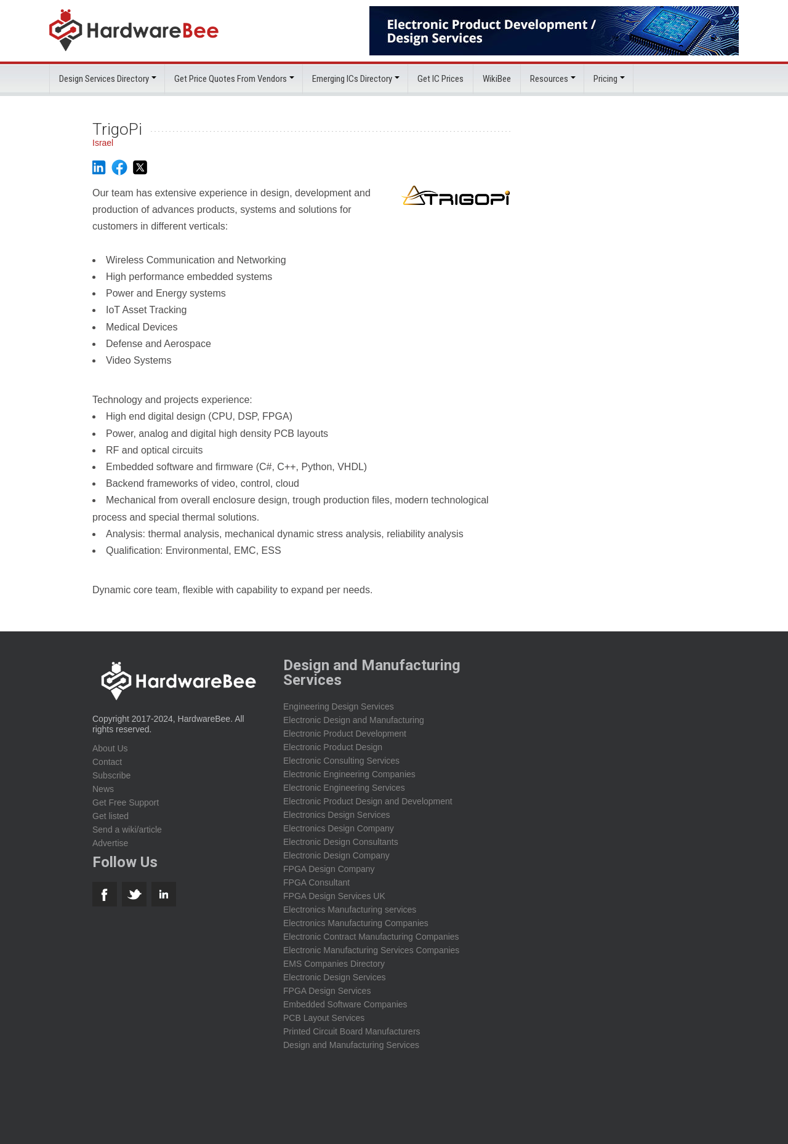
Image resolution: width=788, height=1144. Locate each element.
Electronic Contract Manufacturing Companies (371, 937)
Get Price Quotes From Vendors (230, 78)
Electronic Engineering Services (344, 788)
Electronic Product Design (332, 747)
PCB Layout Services (323, 1018)
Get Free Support (125, 802)
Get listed (110, 816)
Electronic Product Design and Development (367, 801)
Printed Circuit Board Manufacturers (351, 1031)
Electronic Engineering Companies (349, 774)
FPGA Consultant (316, 882)
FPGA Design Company (329, 869)
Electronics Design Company (338, 828)
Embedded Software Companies (345, 1004)
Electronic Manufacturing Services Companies (371, 950)
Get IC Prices (440, 78)
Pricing (605, 78)
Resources (549, 78)
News (103, 789)
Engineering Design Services (338, 706)
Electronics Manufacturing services (349, 909)
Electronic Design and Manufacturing (353, 720)
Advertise (110, 843)
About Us (110, 748)
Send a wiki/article (127, 829)
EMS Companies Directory (334, 964)
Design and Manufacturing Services (351, 1045)
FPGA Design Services (327, 991)
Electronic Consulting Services (341, 761)
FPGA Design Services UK (334, 896)
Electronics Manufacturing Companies (355, 923)
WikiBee (497, 78)
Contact (107, 762)
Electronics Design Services (336, 815)
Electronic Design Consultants (340, 842)
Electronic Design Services (334, 977)
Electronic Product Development (344, 733)
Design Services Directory (104, 78)
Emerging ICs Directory (352, 78)
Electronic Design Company (336, 855)
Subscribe (111, 775)
